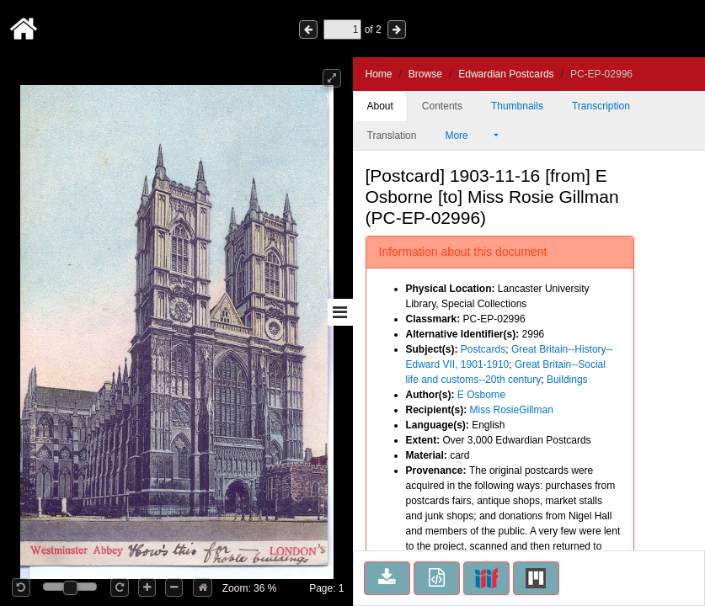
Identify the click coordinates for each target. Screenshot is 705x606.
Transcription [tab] (601, 106)
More (467, 135)
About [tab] (380, 106)
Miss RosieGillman (511, 410)
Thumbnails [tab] (517, 106)
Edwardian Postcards (505, 74)
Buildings (567, 379)
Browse (425, 74)
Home (379, 74)
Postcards (483, 349)
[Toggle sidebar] (340, 312)
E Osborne (481, 395)
